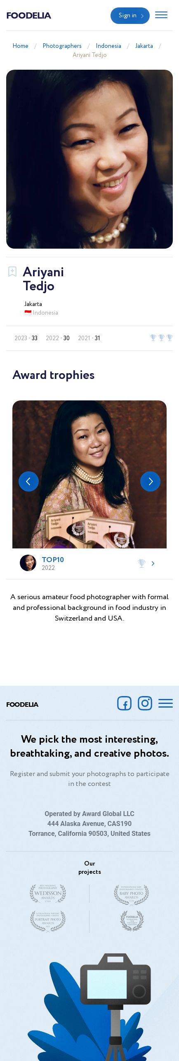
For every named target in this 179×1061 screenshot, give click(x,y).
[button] (29, 481)
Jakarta (144, 46)
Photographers (62, 46)
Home (20, 46)
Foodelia (28, 14)
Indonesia (108, 46)
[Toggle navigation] (161, 15)
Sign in (128, 15)
